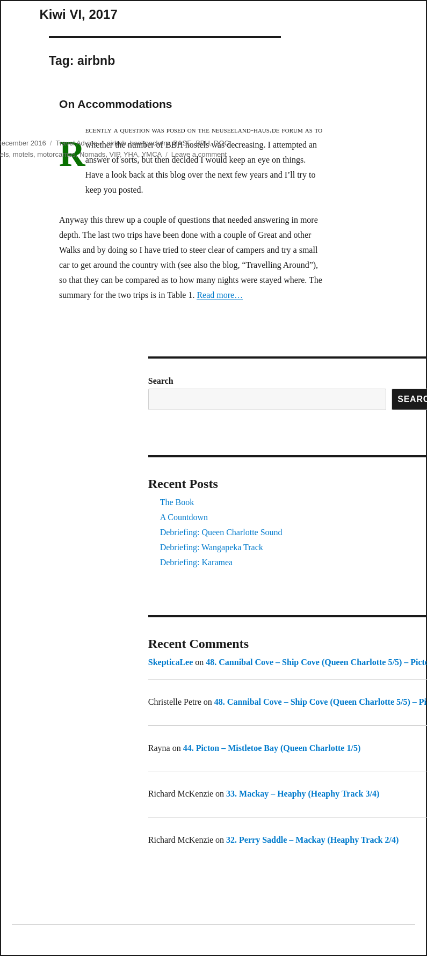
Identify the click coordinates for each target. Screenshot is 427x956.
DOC (221, 143)
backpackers (149, 143)
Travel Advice (76, 143)
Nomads (92, 154)
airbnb (116, 143)
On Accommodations (115, 104)
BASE (182, 143)
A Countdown (184, 517)
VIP (115, 154)
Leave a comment (199, 154)
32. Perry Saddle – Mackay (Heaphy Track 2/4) (312, 839)
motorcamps (56, 154)
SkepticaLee (170, 662)
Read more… (220, 295)
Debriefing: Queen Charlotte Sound (221, 532)
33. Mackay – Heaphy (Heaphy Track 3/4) (302, 793)
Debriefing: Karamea (196, 562)
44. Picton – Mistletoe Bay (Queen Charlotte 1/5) (272, 748)
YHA (131, 154)
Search (160, 380)
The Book (177, 502)
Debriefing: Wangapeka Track (211, 547)
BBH (203, 143)
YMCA (152, 154)
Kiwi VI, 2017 (78, 14)
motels (23, 154)
